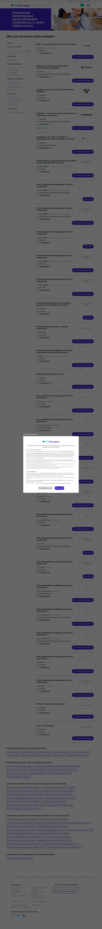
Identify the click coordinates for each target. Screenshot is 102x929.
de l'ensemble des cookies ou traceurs (43, 453)
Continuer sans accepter (31, 434)
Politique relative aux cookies (64, 483)
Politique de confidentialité (48, 483)
